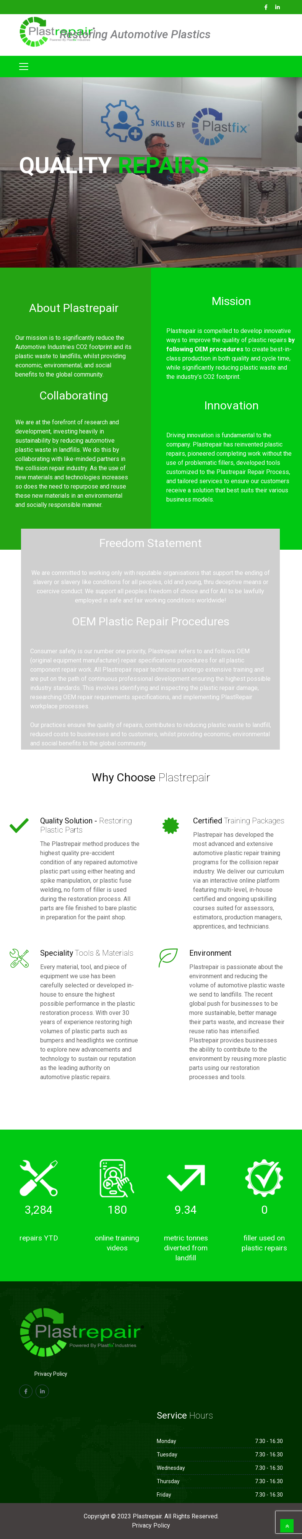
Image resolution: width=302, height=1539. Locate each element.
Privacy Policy (50, 1374)
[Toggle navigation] (23, 66)
